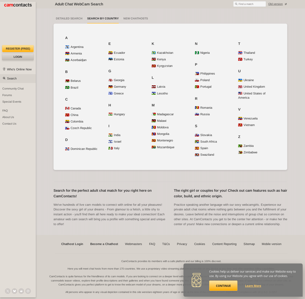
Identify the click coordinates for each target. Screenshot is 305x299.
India (114, 135)
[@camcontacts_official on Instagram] (28, 291)
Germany (117, 86)
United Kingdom (251, 86)
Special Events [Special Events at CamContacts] (11, 101)
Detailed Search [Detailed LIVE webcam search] (69, 18)
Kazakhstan (162, 52)
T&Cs (166, 244)
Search (12, 78)
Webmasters (133, 244)
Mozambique (163, 147)
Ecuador (116, 52)
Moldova (160, 127)
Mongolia (160, 134)
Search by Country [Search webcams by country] (103, 18)
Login (18, 56)
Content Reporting (224, 244)
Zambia (246, 146)
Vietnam (246, 125)
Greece (116, 93)
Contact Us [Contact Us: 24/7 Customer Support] (9, 123)
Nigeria (202, 52)
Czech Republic (78, 128)
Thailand (246, 52)
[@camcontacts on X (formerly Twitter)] (8, 291)
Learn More (253, 286)
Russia (202, 114)
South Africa (206, 141)
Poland (202, 80)
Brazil (71, 87)
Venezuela (248, 118)
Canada (73, 108)
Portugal (203, 86)
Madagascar (163, 114)
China (71, 115)
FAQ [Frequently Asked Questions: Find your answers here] (5, 110)
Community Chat (13, 88)
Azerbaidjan (75, 60)
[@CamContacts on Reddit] (21, 291)
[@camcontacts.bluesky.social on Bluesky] (14, 291)
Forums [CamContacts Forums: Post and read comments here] (7, 95)
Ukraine (246, 80)
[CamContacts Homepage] (18, 23)
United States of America (252, 95)
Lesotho (160, 93)
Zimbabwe (247, 152)
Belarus (73, 81)
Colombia (74, 121)
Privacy (182, 244)
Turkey (245, 59)
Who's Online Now (19, 69)
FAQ (152, 244)
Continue (223, 286)
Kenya (159, 59)
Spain (201, 148)
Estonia (116, 59)
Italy (114, 148)
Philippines (205, 73)
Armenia (73, 53)
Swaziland (204, 154)
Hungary (116, 114)
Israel (114, 141)
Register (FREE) (18, 48)
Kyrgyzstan (162, 66)
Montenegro (162, 140)
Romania (203, 107)
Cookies (199, 244)
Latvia (158, 86)
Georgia (116, 80)
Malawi (159, 120)
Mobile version (271, 244)
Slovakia (203, 135)
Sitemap (249, 244)
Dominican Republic (81, 149)
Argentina (74, 47)
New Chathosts (135, 18)
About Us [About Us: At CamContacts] (8, 117)
